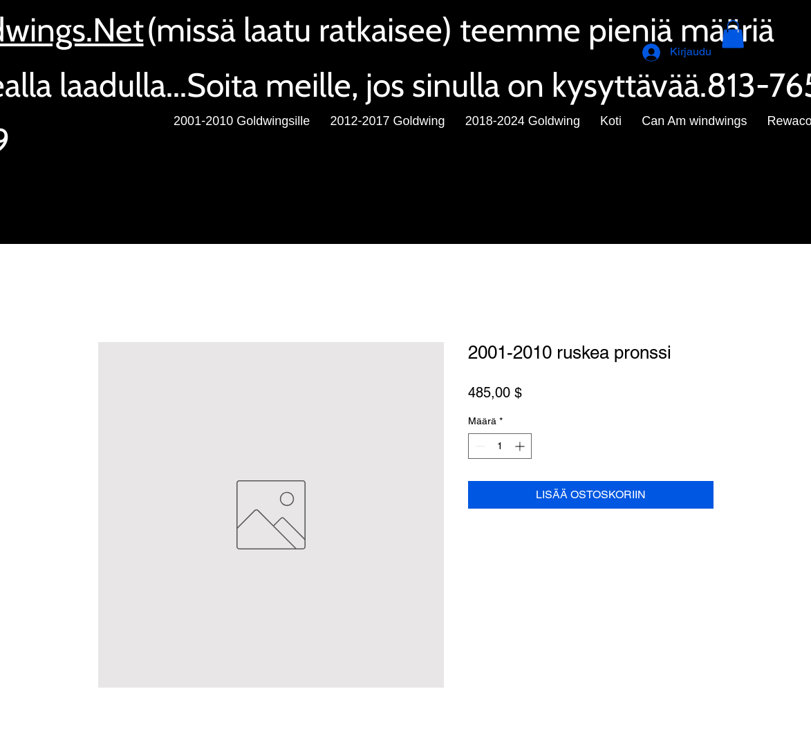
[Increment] (521, 446)
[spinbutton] (499, 446)
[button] (733, 34)
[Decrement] (478, 446)
